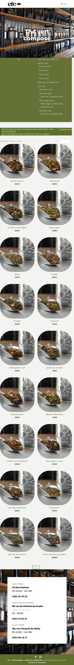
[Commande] (61, 141)
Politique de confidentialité (33, 660)
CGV (8, 660)
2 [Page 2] (35, 567)
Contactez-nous (65, 129)
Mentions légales (17, 660)
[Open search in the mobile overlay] (19, 59)
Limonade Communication (37, 662)
